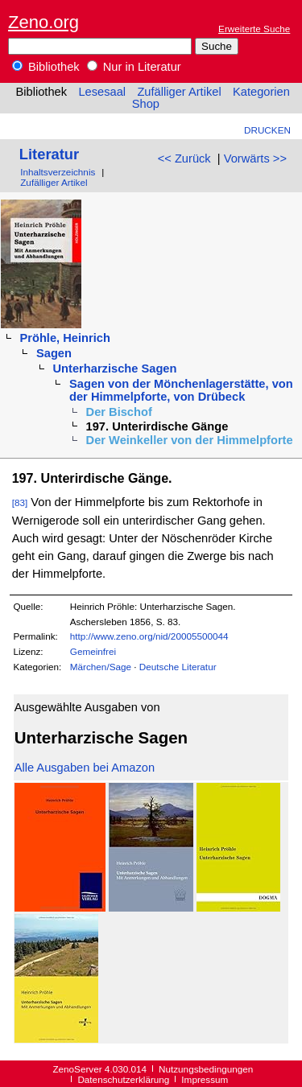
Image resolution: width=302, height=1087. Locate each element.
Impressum (204, 1079)
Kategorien (261, 91)
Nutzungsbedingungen (206, 1069)
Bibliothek (46, 66)
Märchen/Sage (100, 666)
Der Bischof (119, 412)
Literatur (49, 154)
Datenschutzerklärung (123, 1079)
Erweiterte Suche (254, 28)
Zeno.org (43, 22)
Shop (145, 103)
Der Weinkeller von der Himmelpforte (189, 440)
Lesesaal (102, 91)
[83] (20, 502)
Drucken (267, 130)
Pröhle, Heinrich (64, 337)
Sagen (54, 353)
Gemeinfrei (93, 651)
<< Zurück (184, 158)
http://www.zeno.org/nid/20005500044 (149, 636)
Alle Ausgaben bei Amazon (84, 767)
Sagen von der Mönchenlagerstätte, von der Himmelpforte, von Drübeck (181, 390)
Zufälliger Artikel (179, 91)
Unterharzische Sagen (115, 368)
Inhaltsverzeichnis (57, 172)
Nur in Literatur (134, 66)
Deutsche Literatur (178, 666)
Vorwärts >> (255, 158)
